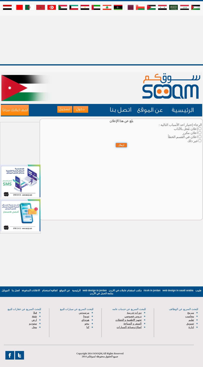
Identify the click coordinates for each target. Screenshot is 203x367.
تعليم (191, 319)
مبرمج (190, 312)
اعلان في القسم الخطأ (183, 137)
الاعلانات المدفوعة (30, 290)
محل (34, 327)
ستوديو (33, 323)
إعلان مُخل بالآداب (186, 129)
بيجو (87, 323)
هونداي (85, 319)
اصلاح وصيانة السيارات (129, 327)
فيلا (35, 312)
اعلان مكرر (190, 133)
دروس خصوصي (133, 316)
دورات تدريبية (134, 312)
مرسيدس (84, 312)
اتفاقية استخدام (49, 290)
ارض (34, 319)
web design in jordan (95, 290)
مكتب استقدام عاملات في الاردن (125, 290)
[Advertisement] (101, 44)
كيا (87, 327)
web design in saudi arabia (178, 290)
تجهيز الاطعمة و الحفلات (128, 319)
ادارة (191, 327)
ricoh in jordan (152, 290)
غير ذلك (192, 141)
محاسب (189, 316)
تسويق (190, 323)
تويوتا (86, 316)
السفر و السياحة (132, 323)
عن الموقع (64, 290)
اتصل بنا (16, 290)
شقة (34, 316)
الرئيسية (76, 290)
